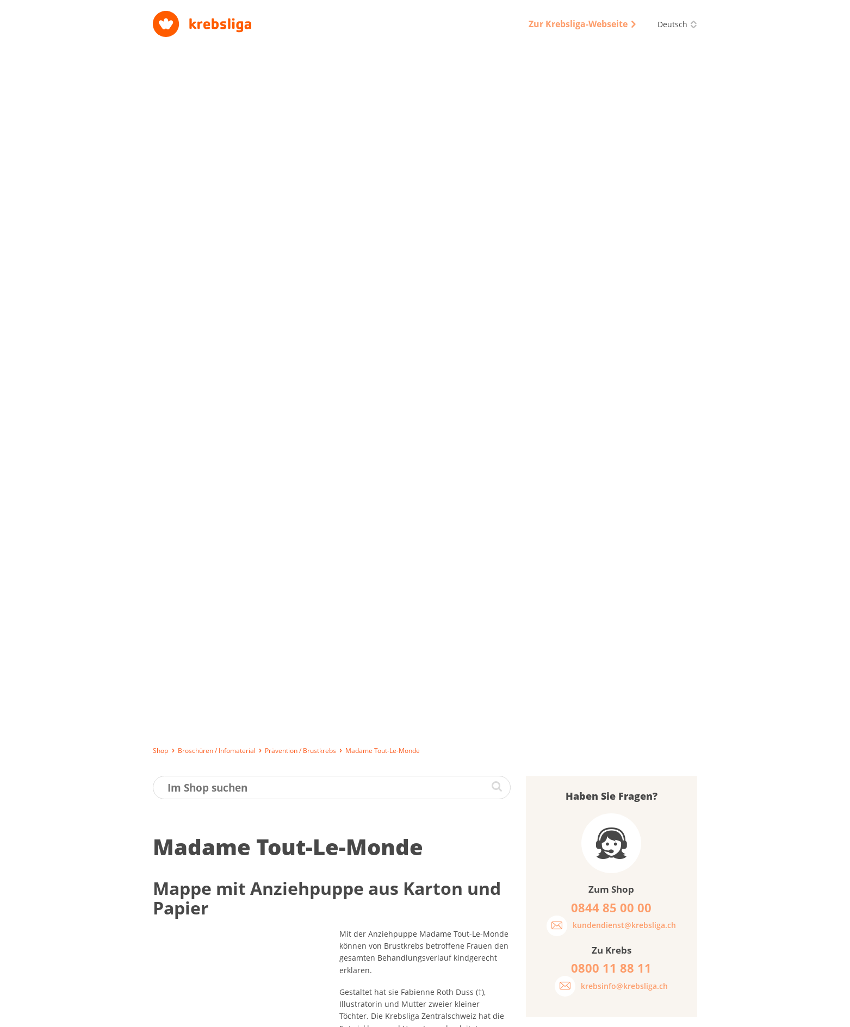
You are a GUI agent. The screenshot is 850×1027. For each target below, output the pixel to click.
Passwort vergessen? (577, 512)
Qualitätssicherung (524, 1013)
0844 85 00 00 (637, 956)
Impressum (378, 1013)
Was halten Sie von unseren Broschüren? (592, 574)
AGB (473, 1013)
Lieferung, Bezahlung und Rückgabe (212, 1013)
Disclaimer (585, 1013)
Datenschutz (431, 1013)
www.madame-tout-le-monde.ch (398, 501)
